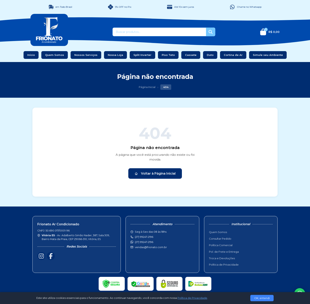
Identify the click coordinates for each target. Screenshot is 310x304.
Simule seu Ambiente (268, 54)
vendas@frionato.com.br (151, 247)
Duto (210, 54)
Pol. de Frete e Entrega (224, 251)
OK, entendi (262, 298)
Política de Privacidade (224, 264)
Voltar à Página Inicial (155, 173)
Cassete (191, 54)
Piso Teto (168, 54)
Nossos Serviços (85, 54)
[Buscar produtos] (159, 32)
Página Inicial (147, 87)
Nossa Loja (115, 54)
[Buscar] (210, 32)
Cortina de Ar (233, 54)
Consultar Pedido (220, 238)
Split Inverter (142, 54)
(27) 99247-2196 (144, 242)
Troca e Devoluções (222, 258)
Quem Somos (54, 54)
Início (31, 54)
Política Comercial (220, 245)
